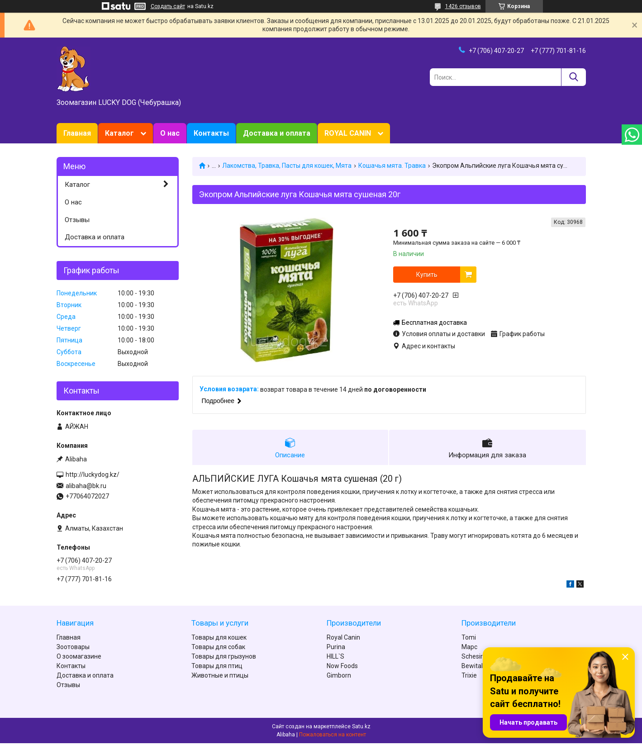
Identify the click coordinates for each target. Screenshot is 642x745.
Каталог (119, 133)
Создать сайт (168, 6)
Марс (469, 648)
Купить (427, 274)
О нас (170, 133)
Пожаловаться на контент (332, 736)
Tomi (468, 639)
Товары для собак (218, 648)
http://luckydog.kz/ (92, 474)
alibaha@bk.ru (86, 485)
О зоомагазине (79, 658)
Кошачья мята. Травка (392, 165)
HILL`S (335, 658)
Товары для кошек (219, 639)
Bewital (472, 667)
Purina (336, 648)
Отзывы (77, 220)
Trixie (469, 677)
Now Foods (342, 667)
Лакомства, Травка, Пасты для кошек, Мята (287, 165)
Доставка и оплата (276, 133)
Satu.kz (361, 728)
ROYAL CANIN (347, 133)
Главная (77, 133)
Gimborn (339, 677)
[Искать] (573, 77)
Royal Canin (343, 639)
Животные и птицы (219, 677)
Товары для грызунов (223, 658)
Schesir (472, 658)
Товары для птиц (217, 667)
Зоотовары (73, 648)
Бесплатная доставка (434, 322)
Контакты (211, 133)
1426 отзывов (463, 6)
